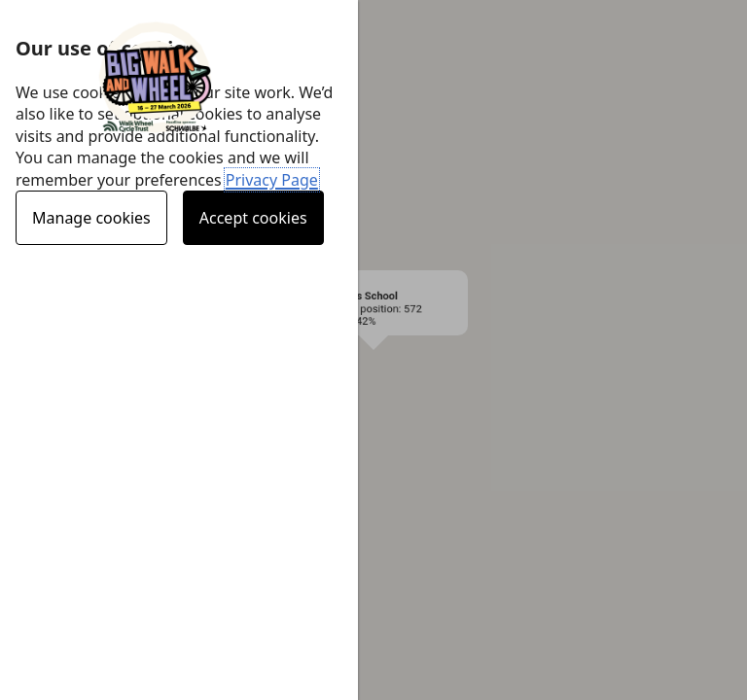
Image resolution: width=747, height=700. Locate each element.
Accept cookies (253, 217)
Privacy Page (272, 180)
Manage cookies (91, 217)
